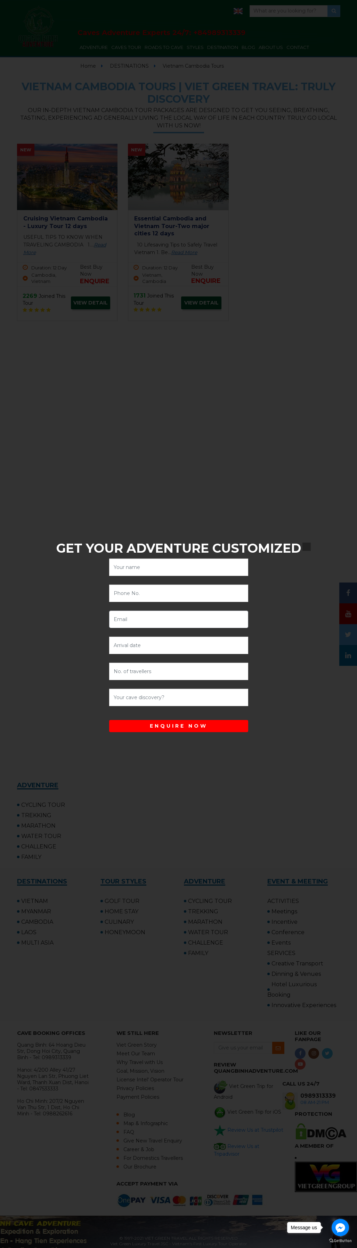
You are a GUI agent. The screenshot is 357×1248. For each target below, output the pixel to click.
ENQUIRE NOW (179, 726)
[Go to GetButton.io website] (340, 1241)
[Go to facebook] (340, 1227)
